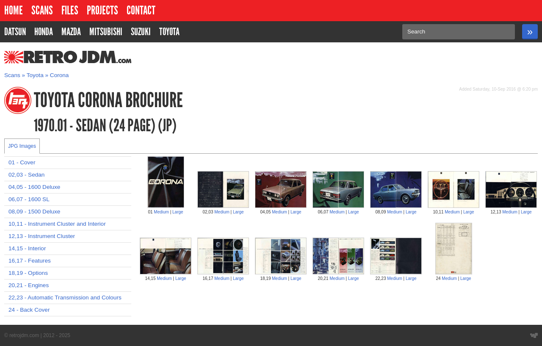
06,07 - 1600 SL (29, 199)
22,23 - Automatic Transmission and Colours (65, 297)
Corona (59, 75)
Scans (42, 10)
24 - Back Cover (29, 310)
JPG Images (22, 146)
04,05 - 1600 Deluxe (34, 187)
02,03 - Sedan (26, 175)
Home (13, 10)
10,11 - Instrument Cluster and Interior (57, 224)
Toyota (35, 75)
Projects (102, 10)
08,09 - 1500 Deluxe (34, 211)
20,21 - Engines (28, 285)
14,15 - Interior (27, 248)
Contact (141, 10)
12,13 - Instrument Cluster (41, 236)
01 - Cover (21, 162)
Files (69, 10)
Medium (161, 212)
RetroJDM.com (46, 57)
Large (177, 212)
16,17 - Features (29, 260)
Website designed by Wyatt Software (534, 335)
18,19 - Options (28, 273)
